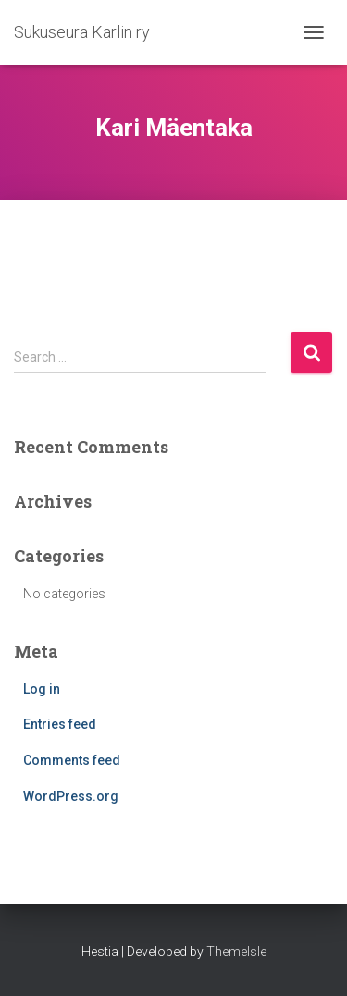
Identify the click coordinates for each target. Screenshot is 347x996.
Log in (41, 689)
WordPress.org (70, 796)
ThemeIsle (236, 951)
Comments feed (71, 760)
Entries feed (59, 724)
